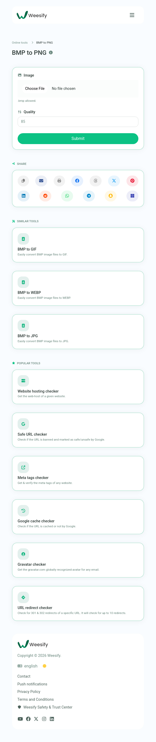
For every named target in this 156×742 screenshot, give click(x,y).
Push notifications (32, 684)
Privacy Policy (28, 692)
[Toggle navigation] (132, 15)
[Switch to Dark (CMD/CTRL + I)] (44, 666)
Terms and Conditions (35, 699)
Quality (26, 112)
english (28, 666)
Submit (78, 138)
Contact (23, 676)
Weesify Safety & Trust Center (44, 707)
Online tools (20, 42)
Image (26, 75)
